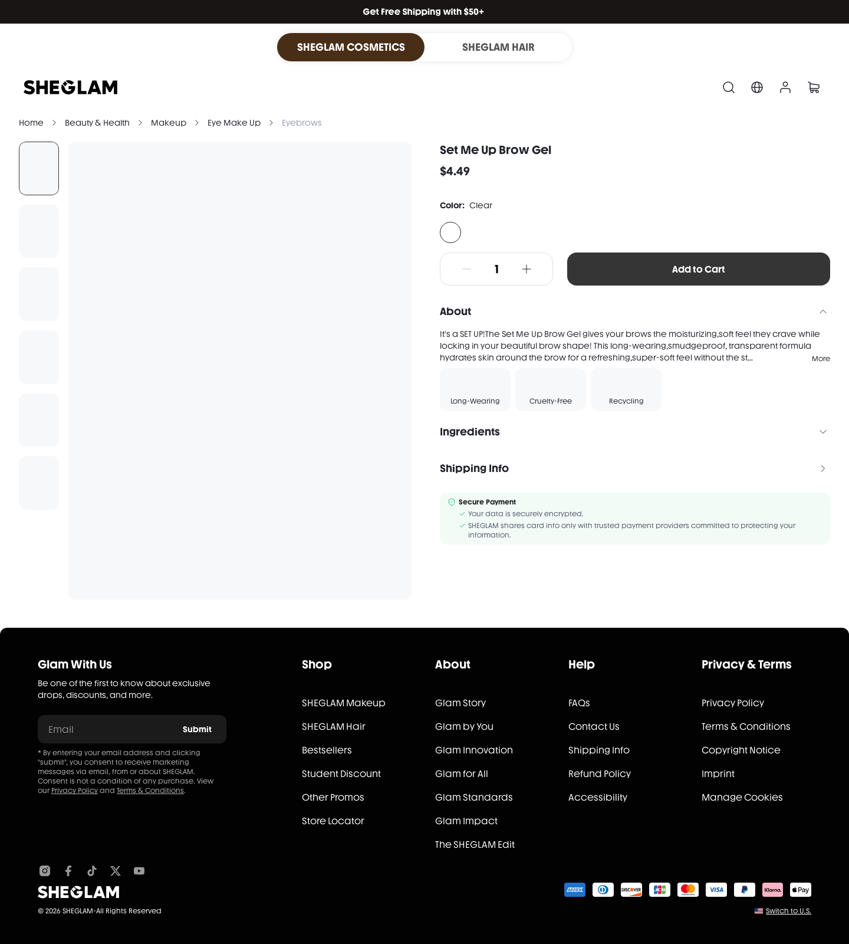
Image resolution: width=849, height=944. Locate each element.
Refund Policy (599, 773)
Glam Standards (474, 797)
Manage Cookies (742, 797)
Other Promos (333, 797)
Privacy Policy (74, 790)
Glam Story (460, 703)
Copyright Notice (741, 750)
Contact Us (594, 726)
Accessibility (597, 797)
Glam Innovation (474, 750)
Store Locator (333, 821)
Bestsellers (327, 750)
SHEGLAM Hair (334, 726)
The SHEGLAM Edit (475, 844)
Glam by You (464, 726)
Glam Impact (466, 821)
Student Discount (341, 773)
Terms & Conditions (150, 790)
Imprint (718, 773)
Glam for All (461, 773)
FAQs (579, 703)
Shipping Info (599, 750)
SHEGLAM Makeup (344, 703)
